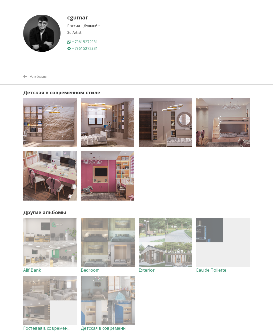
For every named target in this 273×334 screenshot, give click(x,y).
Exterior (147, 270)
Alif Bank (32, 270)
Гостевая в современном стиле (56, 328)
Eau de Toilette (211, 270)
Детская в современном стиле (112, 328)
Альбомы (35, 76)
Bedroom (90, 270)
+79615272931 (82, 41)
